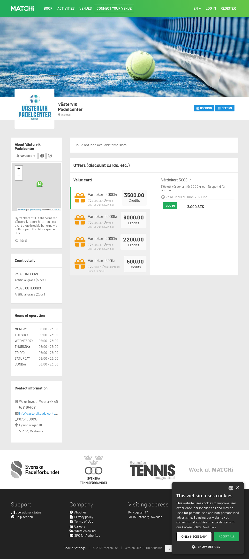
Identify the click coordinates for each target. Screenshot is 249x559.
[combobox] (230, 488)
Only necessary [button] (194, 537)
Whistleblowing (82, 531)
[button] (40, 184)
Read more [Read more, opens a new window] (210, 527)
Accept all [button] (227, 536)
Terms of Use (81, 521)
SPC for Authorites (84, 535)
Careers (77, 526)
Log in (170, 206)
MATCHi (22, 8)
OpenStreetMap (35, 209)
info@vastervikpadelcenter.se (40, 413)
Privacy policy (81, 517)
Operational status (26, 512)
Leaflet (22, 209)
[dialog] (208, 518)
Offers (225, 108)
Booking (204, 108)
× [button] (237, 487)
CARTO (57, 209)
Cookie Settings (75, 548)
